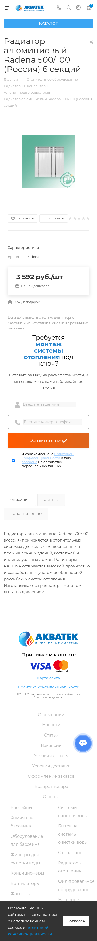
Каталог (48, 23)
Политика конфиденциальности (48, 687)
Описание (19, 500)
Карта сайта (48, 678)
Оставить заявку (48, 440)
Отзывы (51, 500)
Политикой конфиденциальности (48, 456)
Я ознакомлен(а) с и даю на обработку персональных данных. (48, 460)
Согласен (76, 920)
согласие (29, 462)
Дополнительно (26, 514)
